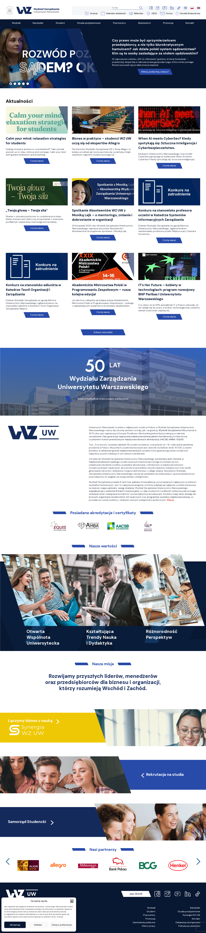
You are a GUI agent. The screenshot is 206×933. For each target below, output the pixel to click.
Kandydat (195, 907)
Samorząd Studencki (31, 821)
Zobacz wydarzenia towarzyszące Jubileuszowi (103, 398)
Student (151, 911)
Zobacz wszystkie (103, 332)
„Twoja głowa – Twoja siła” (27, 210)
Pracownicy (149, 915)
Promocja (150, 918)
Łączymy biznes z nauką (30, 720)
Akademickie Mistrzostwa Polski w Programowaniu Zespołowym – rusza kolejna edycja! (102, 290)
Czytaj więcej (36, 161)
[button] (71, 901)
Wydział (151, 907)
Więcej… (171, 500)
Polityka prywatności (189, 926)
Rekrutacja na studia (162, 774)
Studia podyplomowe (189, 911)
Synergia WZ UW (191, 915)
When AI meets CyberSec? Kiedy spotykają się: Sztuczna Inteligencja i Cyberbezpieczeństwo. (168, 143)
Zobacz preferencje (62, 924)
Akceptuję (15, 924)
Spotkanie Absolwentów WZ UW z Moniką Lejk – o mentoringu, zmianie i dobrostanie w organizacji (103, 215)
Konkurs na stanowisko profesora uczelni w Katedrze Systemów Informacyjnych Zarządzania (165, 215)
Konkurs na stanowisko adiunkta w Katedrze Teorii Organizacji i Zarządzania (34, 290)
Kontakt (196, 918)
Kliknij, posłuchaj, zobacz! (155, 71)
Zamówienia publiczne (144, 922)
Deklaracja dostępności (188, 922)
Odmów (38, 924)
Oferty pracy (148, 926)
